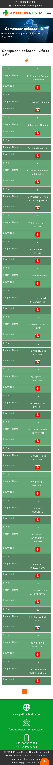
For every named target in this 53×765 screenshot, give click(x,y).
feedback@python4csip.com (25, 5)
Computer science (26, 33)
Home (6, 33)
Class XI (6, 37)
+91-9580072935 (25, 2)
